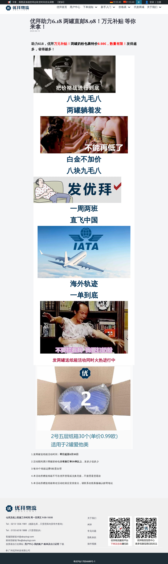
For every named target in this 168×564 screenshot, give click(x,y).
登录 (152, 2)
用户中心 (75, 7)
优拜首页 (62, 7)
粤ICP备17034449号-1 (84, 561)
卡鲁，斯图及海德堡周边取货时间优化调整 (33, 2)
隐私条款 (91, 537)
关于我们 (91, 518)
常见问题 (91, 531)
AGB (89, 524)
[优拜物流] (18, 8)
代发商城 (139, 7)
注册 (159, 2)
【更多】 (61, 2)
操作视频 (91, 544)
